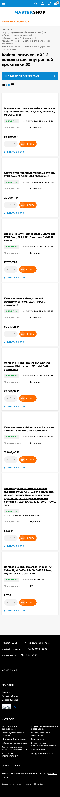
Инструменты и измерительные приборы (43, 744)
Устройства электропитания (10, 754)
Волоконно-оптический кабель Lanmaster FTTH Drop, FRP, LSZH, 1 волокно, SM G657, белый (29, 237)
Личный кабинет (10, 696)
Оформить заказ (10, 700)
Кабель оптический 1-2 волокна (17, 38)
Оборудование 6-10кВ (42, 753)
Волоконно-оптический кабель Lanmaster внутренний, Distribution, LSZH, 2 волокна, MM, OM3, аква (29, 111)
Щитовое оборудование (14, 739)
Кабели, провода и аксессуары (40, 734)
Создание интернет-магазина (16, 784)
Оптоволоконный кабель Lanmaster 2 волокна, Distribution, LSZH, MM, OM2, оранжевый (27, 366)
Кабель (5, 35)
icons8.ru (52, 773)
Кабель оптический (22, 35)
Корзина (6, 692)
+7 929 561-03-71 (9, 643)
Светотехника (38, 749)
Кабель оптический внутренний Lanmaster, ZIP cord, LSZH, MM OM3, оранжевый (25, 301)
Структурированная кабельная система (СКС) (24, 32)
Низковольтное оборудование (9, 727)
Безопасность (38, 739)
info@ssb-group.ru (11, 649)
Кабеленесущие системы (14, 743)
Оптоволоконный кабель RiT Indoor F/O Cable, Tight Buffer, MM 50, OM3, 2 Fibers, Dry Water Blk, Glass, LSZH (28, 570)
